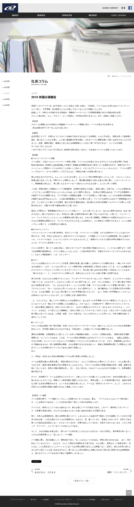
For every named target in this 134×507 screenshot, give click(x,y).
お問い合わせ (105, 499)
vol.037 (7, 93)
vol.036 (7, 99)
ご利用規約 (45, 499)
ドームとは (15, 15)
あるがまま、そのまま (45, 470)
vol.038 (7, 87)
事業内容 (41, 15)
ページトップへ (129, 493)
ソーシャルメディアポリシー (63, 499)
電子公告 (33, 499)
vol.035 (7, 105)
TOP (108, 76)
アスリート (67, 15)
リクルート (93, 15)
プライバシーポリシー (18, 499)
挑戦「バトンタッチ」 (117, 470)
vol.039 (7, 81)
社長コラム (115, 76)
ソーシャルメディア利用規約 (86, 499)
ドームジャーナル (119, 15)
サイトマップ (119, 499)
